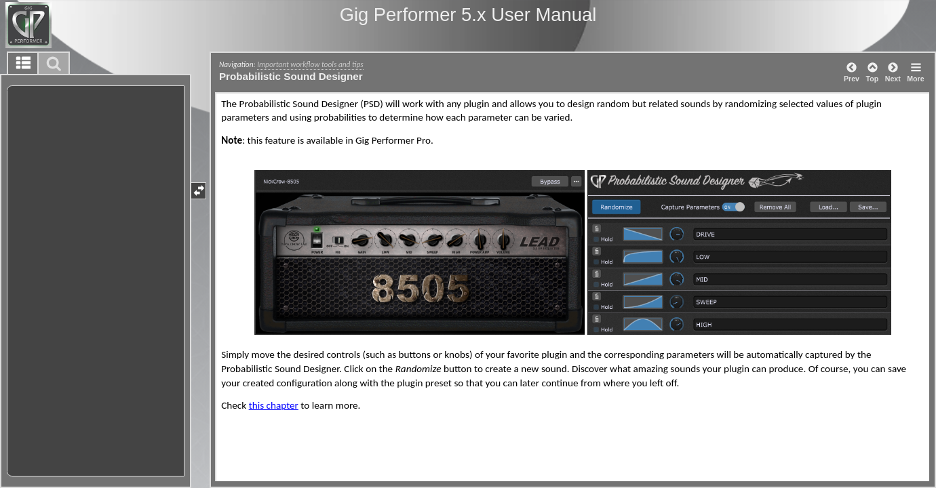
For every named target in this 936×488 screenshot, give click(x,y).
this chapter (273, 405)
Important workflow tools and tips (310, 64)
